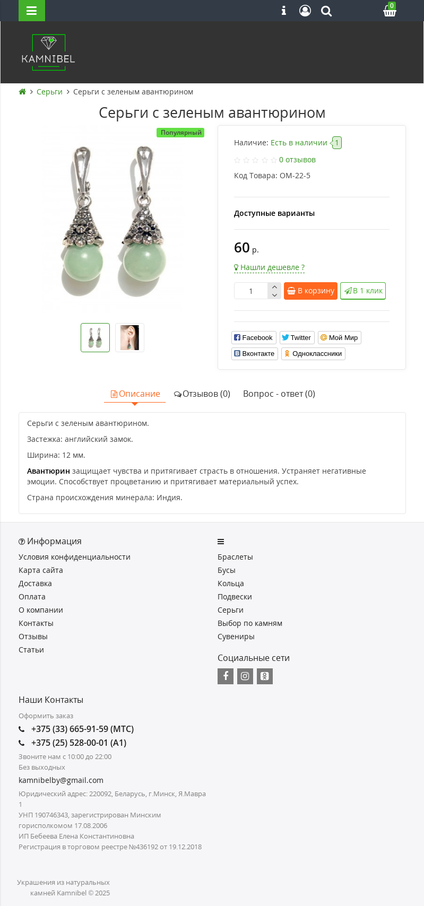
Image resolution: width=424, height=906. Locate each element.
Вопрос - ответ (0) (279, 393)
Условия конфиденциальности (75, 557)
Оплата (32, 596)
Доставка (35, 583)
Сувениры (236, 636)
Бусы (227, 570)
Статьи (31, 649)
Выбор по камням (250, 623)
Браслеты (235, 557)
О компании (41, 610)
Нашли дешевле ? (269, 267)
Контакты (36, 623)
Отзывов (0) (201, 393)
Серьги (231, 610)
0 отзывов (297, 159)
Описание (134, 393)
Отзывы (33, 636)
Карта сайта (41, 570)
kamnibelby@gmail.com (61, 780)
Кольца (231, 583)
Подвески (235, 596)
